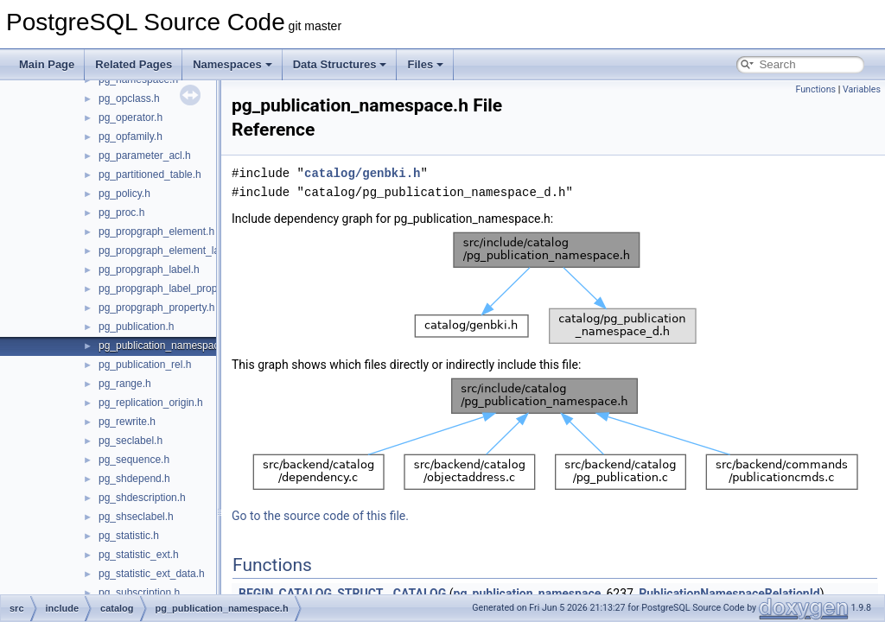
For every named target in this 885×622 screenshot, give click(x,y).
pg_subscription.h (139, 593)
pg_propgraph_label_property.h (171, 288)
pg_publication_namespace (528, 593)
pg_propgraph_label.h (149, 269)
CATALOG (419, 593)
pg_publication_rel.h (145, 365)
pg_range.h (125, 384)
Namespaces (232, 64)
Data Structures (340, 64)
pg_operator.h (130, 117)
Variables (862, 89)
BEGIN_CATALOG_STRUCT (311, 593)
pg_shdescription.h (142, 498)
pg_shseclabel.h (136, 517)
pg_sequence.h (134, 460)
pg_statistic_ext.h (139, 555)
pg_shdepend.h (134, 479)
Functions (815, 89)
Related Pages (133, 64)
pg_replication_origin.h (151, 403)
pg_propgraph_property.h (157, 307)
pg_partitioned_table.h (150, 174)
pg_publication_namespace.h (166, 346)
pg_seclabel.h (130, 441)
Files (425, 64)
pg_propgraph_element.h (156, 231)
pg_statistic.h (129, 536)
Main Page (46, 64)
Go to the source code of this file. (320, 516)
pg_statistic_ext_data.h (152, 574)
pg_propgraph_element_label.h (170, 250)
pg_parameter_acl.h (145, 155)
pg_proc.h (121, 212)
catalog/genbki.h (362, 173)
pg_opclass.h (129, 98)
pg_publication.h (136, 327)
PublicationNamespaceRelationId (729, 593)
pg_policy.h (124, 193)
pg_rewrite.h (127, 422)
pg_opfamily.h (130, 136)
